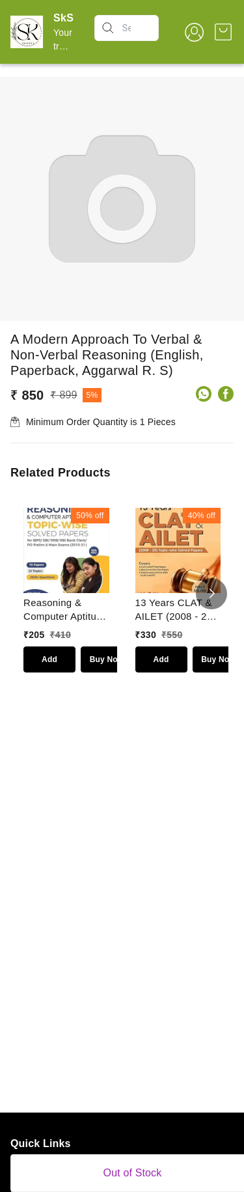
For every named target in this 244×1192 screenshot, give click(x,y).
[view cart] (223, 32)
